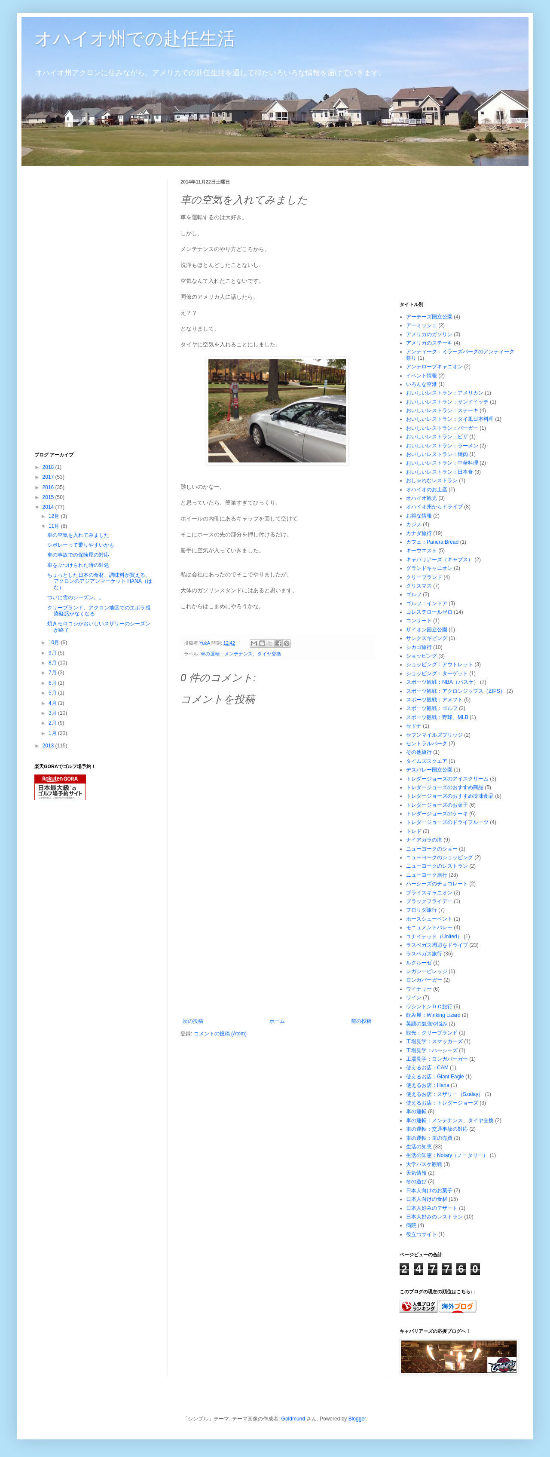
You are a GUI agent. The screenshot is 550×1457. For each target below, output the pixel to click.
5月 (53, 693)
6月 (53, 683)
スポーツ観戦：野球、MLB (437, 717)
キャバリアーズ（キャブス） (439, 560)
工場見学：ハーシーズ (432, 1050)
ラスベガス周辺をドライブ (437, 945)
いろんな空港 (421, 384)
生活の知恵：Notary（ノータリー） (447, 1155)
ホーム (277, 1021)
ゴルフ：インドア (426, 603)
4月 (53, 703)
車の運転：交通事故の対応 (437, 1129)
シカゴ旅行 (419, 647)
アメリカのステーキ (429, 343)
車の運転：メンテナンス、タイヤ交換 (241, 653)
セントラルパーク (426, 744)
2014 (49, 507)
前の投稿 (361, 1021)
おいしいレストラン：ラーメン (442, 446)
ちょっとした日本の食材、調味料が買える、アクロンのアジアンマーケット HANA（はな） (99, 581)
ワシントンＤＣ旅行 (429, 1007)
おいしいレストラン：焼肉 (437, 454)
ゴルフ (414, 594)
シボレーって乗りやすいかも (80, 545)
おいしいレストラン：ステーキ (442, 410)
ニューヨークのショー (432, 849)
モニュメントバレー (429, 927)
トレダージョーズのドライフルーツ (447, 822)
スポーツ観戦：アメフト (434, 700)
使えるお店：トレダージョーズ (442, 1103)
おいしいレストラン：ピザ (437, 437)
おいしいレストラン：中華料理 (442, 463)
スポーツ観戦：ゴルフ (432, 708)
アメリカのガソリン (429, 334)
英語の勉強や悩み (426, 1024)
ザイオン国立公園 (426, 630)
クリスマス (419, 586)
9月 (53, 653)
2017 (49, 477)
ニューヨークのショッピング (439, 857)
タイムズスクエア (426, 761)
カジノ (414, 524)
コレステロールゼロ (429, 612)
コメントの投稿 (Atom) (220, 1034)
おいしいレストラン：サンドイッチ (447, 402)
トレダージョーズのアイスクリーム (447, 779)
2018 (49, 467)
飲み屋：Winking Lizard (433, 1015)
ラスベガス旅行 (424, 954)
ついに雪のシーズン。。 (75, 597)
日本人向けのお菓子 (429, 1191)
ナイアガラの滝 (424, 840)
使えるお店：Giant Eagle (435, 1077)
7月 (53, 673)
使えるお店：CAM (427, 1068)
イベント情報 (421, 376)
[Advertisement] (277, 953)
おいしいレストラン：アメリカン (444, 393)
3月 (53, 713)
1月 (53, 733)
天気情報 (416, 1173)
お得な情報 (419, 516)
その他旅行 (419, 752)
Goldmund (293, 1419)
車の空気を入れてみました (78, 535)
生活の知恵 (419, 1147)
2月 (53, 723)
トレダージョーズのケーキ (437, 814)
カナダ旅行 (419, 533)
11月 (55, 526)
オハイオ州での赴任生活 (134, 38)
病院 (411, 1225)
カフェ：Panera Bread (432, 542)
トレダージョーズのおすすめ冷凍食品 (450, 796)
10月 (55, 643)
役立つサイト (421, 1234)
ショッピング (421, 656)
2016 (49, 487)
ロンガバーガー (424, 980)
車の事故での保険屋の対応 (78, 555)
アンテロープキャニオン (434, 367)
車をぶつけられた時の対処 (78, 565)
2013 (49, 746)
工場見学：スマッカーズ (434, 1041)
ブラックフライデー (429, 901)
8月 (53, 663)
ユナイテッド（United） (434, 937)
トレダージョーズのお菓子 (437, 805)
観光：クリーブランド (432, 1033)
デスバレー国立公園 (429, 770)
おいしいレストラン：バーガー (442, 428)
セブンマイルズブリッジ (434, 735)
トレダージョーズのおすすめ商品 (444, 787)
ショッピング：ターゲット (437, 673)
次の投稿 (193, 1021)
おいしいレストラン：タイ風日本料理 (450, 419)
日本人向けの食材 (426, 1199)
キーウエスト (421, 551)
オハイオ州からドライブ (434, 507)
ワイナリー (419, 989)
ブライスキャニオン (429, 893)
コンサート (419, 621)
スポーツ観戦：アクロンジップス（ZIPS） (455, 691)
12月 (55, 516)
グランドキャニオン (429, 568)
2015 (49, 497)
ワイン (414, 998)
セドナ (414, 726)
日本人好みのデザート (432, 1208)
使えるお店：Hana (427, 1085)
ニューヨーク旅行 (426, 875)
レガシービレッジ (426, 971)
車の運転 (416, 1111)
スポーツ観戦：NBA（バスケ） (442, 682)
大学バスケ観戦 (424, 1164)
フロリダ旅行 (421, 910)
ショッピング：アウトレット (439, 664)
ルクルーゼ (419, 963)
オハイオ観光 (421, 498)
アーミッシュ (421, 325)
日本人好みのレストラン (434, 1217)
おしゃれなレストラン (432, 481)
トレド (414, 831)
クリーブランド (424, 577)
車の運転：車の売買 (429, 1138)
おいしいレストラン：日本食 (439, 472)
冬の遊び (416, 1181)
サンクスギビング (426, 638)
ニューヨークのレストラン (437, 866)
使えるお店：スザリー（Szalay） (444, 1094)
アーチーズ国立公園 (429, 317)
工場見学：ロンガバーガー (437, 1059)
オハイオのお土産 (426, 490)
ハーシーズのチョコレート (437, 884)
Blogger (357, 1419)
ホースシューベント (429, 919)
